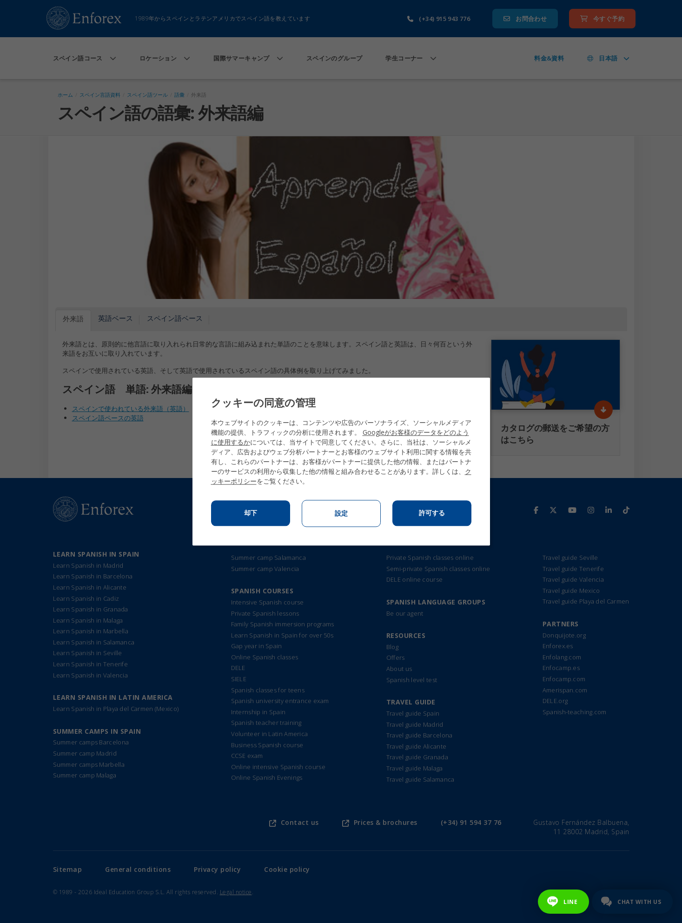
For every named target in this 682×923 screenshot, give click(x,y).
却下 (250, 513)
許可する (432, 513)
